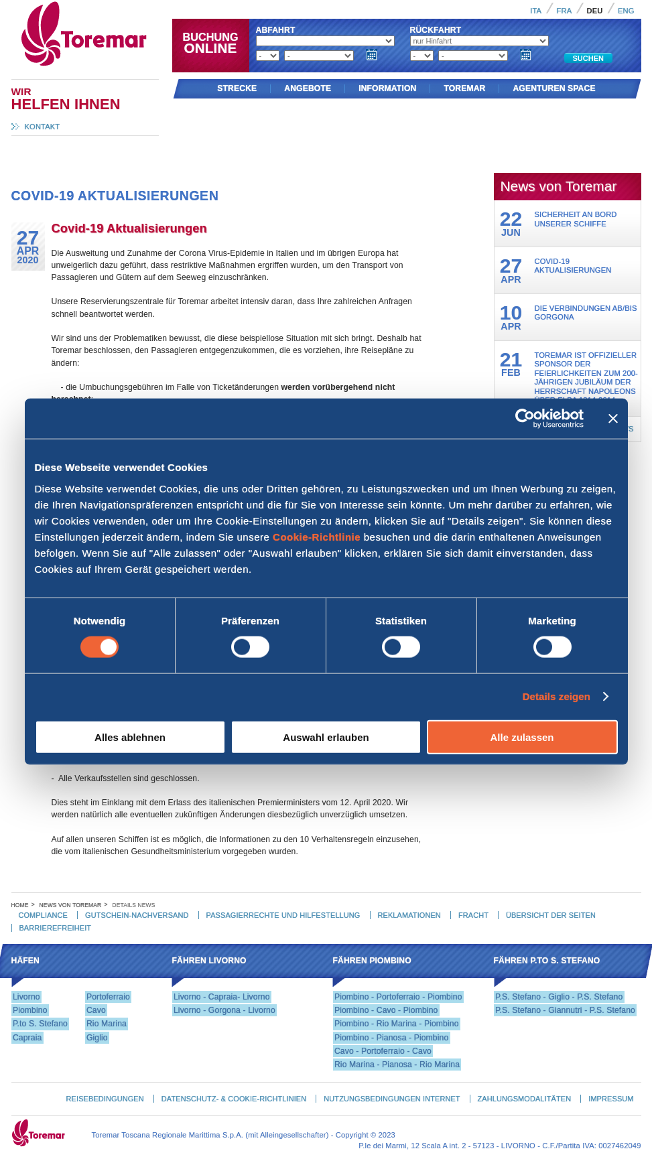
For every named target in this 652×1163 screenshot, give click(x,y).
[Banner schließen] (613, 418)
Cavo (96, 1010)
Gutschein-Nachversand (136, 915)
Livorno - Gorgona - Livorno (224, 1010)
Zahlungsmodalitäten (525, 1099)
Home (20, 905)
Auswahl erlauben (326, 736)
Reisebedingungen (105, 1099)
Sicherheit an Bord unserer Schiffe (576, 218)
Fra (564, 11)
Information (387, 88)
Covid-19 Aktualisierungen (573, 265)
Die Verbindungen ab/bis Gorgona (586, 312)
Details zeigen (556, 696)
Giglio (97, 1037)
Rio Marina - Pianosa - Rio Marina (397, 1064)
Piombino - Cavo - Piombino (386, 1010)
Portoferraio (108, 997)
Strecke (237, 88)
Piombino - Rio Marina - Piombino (396, 1023)
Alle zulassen (521, 736)
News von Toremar (71, 905)
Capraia (27, 1037)
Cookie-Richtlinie (317, 536)
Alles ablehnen (130, 736)
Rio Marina (106, 1023)
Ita (535, 11)
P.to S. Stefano (40, 1023)
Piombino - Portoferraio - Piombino (398, 997)
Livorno (26, 997)
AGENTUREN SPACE (554, 88)
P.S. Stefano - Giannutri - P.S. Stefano (565, 1010)
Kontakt (42, 127)
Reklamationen (409, 915)
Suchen (588, 58)
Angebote (307, 88)
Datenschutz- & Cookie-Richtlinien (234, 1099)
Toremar (143, 6)
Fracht (473, 915)
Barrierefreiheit (55, 928)
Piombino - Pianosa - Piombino (391, 1037)
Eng (626, 11)
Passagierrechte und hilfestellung (283, 915)
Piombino (30, 1010)
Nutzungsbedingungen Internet (392, 1099)
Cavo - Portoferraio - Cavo (383, 1051)
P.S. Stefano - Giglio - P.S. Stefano (559, 997)
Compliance (43, 915)
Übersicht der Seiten (551, 915)
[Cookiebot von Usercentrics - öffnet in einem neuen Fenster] (525, 419)
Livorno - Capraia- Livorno (222, 997)
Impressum (610, 1099)
